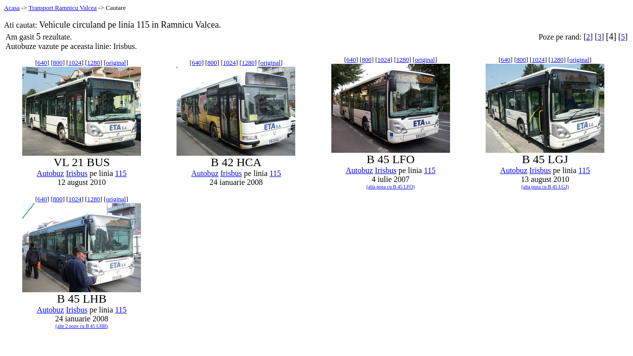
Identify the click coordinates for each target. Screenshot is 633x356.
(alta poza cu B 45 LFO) (390, 186)
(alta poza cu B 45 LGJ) (545, 186)
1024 (74, 62)
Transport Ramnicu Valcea (63, 7)
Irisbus (77, 173)
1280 (93, 62)
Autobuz (50, 173)
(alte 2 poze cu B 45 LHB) (81, 326)
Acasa (12, 7)
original (116, 62)
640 (42, 62)
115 (121, 173)
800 (58, 62)
